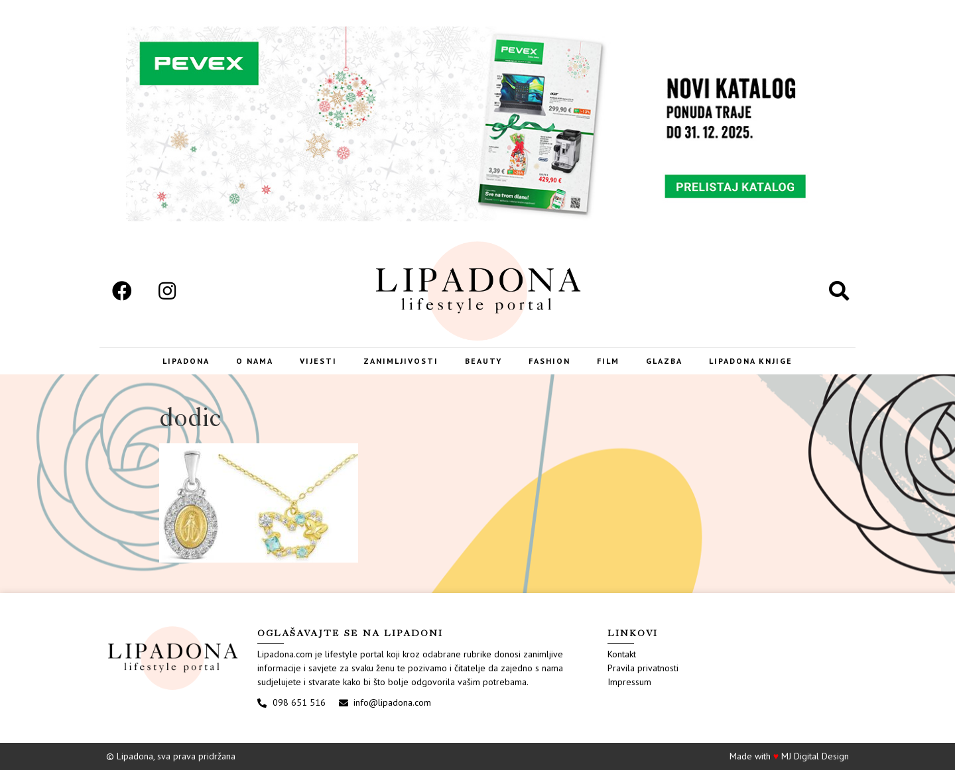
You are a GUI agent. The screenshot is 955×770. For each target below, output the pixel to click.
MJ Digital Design (815, 756)
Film (608, 361)
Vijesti (318, 361)
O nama (254, 361)
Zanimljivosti (400, 361)
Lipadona (186, 361)
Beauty (483, 361)
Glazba (664, 361)
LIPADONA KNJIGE (751, 361)
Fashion (549, 361)
